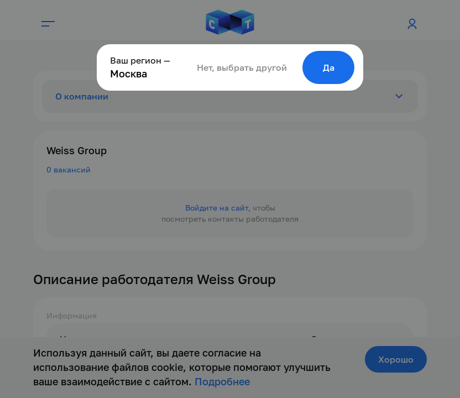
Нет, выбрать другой (242, 67)
